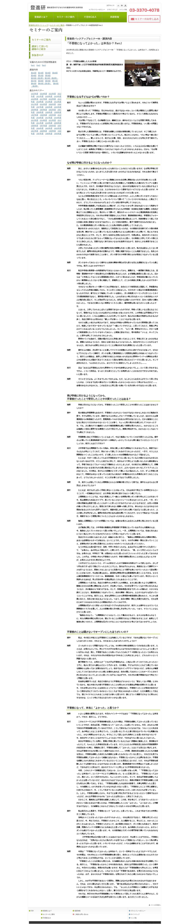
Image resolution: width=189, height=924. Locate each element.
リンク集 (124, 9)
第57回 (33, 81)
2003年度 (43, 110)
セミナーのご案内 (57, 25)
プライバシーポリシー (97, 9)
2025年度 (34, 94)
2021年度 (39, 96)
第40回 (55, 73)
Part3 (44, 65)
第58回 (40, 81)
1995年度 (52, 115)
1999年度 (48, 112)
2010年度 (43, 104)
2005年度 (57, 107)
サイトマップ (113, 9)
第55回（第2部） (51, 78)
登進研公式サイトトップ (38, 25)
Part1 (33, 65)
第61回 (55, 81)
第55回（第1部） (37, 78)
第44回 (33, 75)
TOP (32, 911)
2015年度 (34, 120)
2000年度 (39, 112)
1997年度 (34, 115)
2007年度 (39, 107)
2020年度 (48, 96)
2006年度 (48, 107)
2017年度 (43, 99)
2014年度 (39, 102)
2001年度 (34, 131)
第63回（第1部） (44, 83)
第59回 (47, 81)
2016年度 (52, 99)
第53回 (40, 75)
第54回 (47, 75)
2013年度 (48, 102)
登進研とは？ (47, 911)
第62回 (33, 83)
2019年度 (57, 96)
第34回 (40, 73)
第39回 (47, 73)
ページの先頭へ (156, 905)
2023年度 (52, 94)
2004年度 (34, 110)
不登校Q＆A (47, 918)
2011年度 (34, 104)
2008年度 (34, 126)
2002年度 (52, 110)
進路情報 (77, 911)
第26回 (33, 73)
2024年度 (43, 94)
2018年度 (34, 99)
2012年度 (57, 102)
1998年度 (57, 112)
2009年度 (52, 104)
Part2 (38, 65)
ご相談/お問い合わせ (81, 914)
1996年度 (43, 115)
